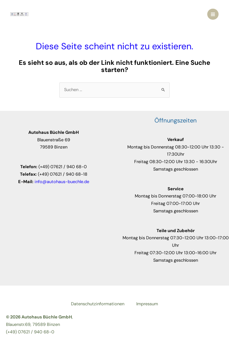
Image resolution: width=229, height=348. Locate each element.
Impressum (147, 304)
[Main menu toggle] (213, 14)
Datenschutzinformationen (97, 304)
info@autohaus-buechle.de (62, 182)
